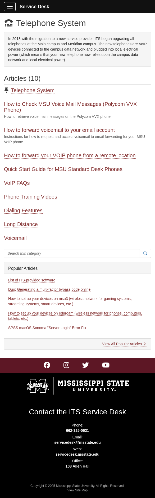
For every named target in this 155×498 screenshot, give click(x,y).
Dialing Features (23, 210)
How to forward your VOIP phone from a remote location (70, 155)
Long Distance (21, 224)
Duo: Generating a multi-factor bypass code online (49, 289)
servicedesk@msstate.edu (77, 442)
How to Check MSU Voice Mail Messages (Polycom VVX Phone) (70, 107)
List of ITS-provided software (31, 280)
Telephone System (33, 90)
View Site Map (77, 490)
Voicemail (15, 238)
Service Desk (34, 6)
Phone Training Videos (30, 197)
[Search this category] (72, 253)
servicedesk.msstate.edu (77, 454)
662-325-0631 (77, 430)
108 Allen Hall (78, 466)
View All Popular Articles (124, 344)
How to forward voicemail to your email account (59, 130)
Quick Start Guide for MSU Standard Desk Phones (63, 169)
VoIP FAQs (17, 183)
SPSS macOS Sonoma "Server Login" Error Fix (47, 328)
